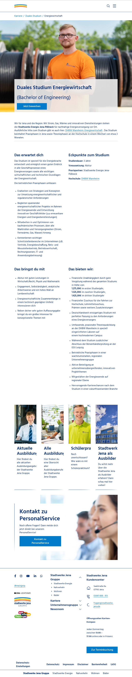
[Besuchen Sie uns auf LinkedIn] (35, 576)
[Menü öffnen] (114, 5)
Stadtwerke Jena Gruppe (60, 577)
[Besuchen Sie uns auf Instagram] (21, 576)
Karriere (55, 601)
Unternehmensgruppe (64, 605)
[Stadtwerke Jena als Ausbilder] (106, 447)
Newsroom (57, 609)
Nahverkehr (59, 587)
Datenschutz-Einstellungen (23, 664)
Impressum (68, 664)
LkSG (113, 664)
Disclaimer (82, 664)
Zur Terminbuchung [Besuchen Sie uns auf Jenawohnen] (102, 650)
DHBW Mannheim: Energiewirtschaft (83, 130)
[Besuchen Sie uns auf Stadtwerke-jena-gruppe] (22, 599)
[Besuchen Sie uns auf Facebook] (15, 576)
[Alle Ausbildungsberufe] (52, 447)
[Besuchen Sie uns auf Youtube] (28, 576)
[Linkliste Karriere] (66, 601)
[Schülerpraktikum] (79, 447)
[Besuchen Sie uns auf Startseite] (22, 594)
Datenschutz (53, 664)
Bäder (56, 595)
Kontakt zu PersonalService (40, 541)
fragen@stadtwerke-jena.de (103, 604)
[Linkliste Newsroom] (66, 609)
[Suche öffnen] (108, 5)
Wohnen (58, 591)
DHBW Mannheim (90, 179)
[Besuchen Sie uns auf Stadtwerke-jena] (22, 613)
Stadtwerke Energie (63, 583)
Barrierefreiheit (99, 664)
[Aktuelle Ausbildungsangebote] (25, 447)
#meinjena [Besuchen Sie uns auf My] (19, 586)
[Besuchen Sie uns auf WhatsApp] (41, 576)
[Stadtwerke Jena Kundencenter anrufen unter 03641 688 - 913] (101, 596)
